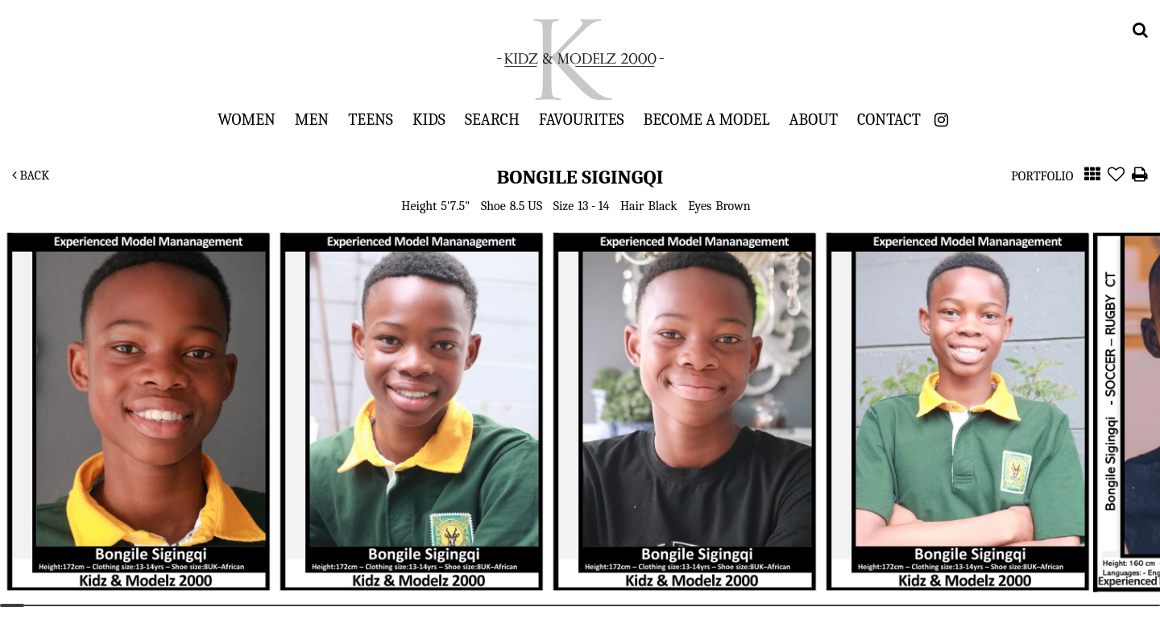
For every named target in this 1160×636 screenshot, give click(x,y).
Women (247, 119)
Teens (370, 119)
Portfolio (1042, 176)
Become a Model (707, 119)
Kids (428, 119)
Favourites (581, 119)
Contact (889, 119)
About (813, 119)
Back (30, 175)
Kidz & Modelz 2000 (580, 59)
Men (312, 119)
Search (492, 119)
